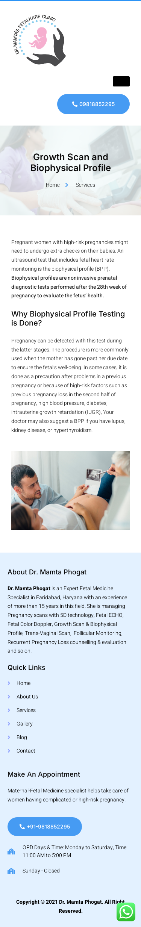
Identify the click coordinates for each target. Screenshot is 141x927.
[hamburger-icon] (121, 81)
